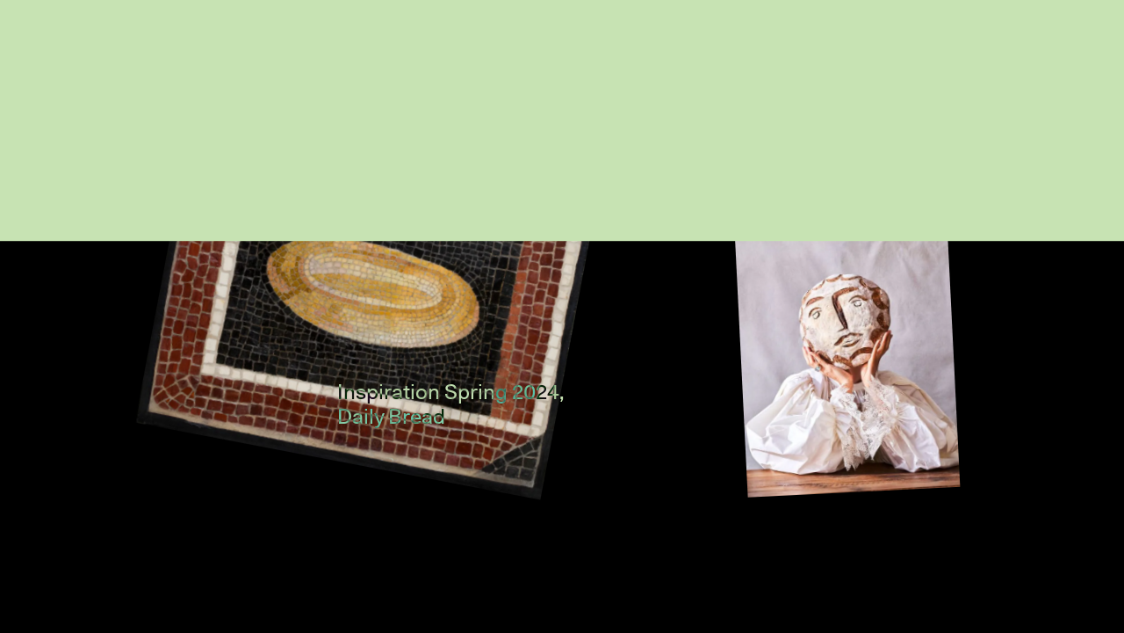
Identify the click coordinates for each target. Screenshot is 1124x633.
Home (971, 61)
